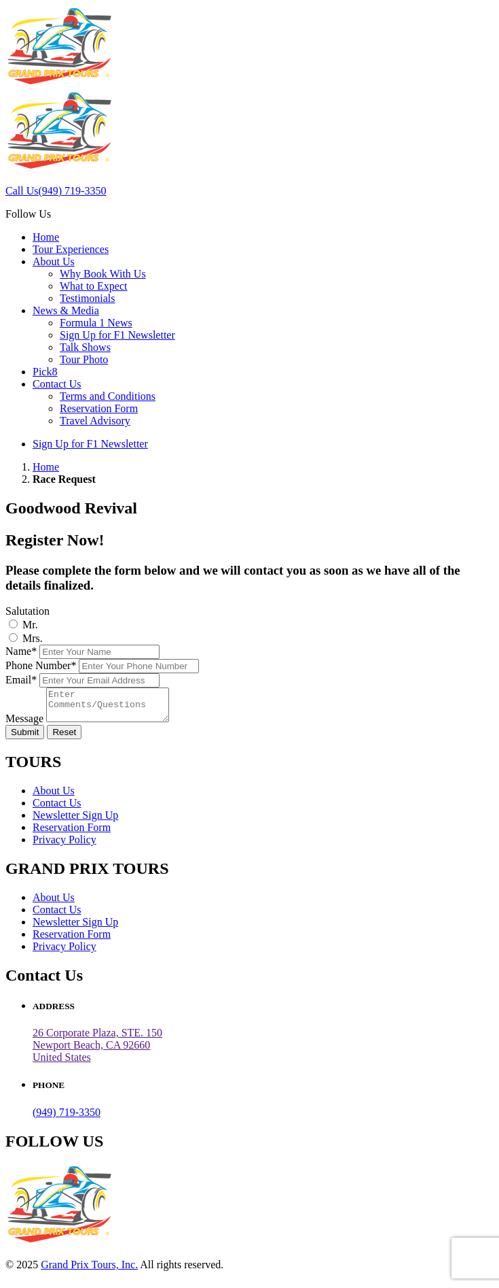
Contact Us (57, 384)
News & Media (66, 310)
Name (21, 651)
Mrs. (32, 638)
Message (24, 724)
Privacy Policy (64, 845)
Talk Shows (85, 347)
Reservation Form (99, 408)
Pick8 (45, 371)
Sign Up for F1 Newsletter (117, 335)
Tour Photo (84, 359)
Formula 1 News (96, 322)
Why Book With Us (103, 273)
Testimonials (87, 298)
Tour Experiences (71, 249)
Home (46, 237)
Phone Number (40, 665)
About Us (54, 261)
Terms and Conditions (107, 396)
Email (21, 679)
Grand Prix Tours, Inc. (89, 1270)
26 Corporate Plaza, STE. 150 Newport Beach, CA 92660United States (97, 1051)
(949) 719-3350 (66, 1118)
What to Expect (94, 286)
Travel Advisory (95, 420)
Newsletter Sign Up (75, 821)
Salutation (27, 611)
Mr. (30, 624)
